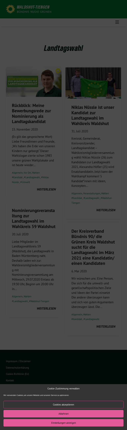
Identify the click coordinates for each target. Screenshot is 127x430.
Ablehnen (64, 419)
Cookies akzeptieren (63, 409)
